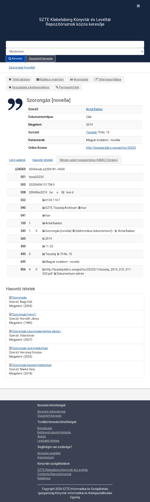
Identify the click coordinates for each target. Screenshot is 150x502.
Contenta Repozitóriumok (54, 474)
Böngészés (44, 428)
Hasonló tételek (42, 160)
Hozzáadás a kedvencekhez (30, 87)
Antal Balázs (94, 109)
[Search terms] (75, 44)
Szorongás (19, 297)
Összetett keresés (41, 58)
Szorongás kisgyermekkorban (32, 365)
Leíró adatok (17, 160)
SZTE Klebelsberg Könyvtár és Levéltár (62, 470)
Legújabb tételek (48, 440)
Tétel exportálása (109, 79)
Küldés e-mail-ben (52, 79)
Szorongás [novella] (22, 67)
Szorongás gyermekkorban (30, 348)
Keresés (15, 58)
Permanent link (69, 87)
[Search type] (75, 51)
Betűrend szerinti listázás (54, 432)
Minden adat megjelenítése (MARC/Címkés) (89, 160)
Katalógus (44, 478)
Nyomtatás (81, 79)
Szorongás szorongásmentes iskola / (36, 331)
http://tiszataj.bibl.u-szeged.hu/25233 (111, 147)
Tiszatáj (91, 132)
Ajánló (41, 436)
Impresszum (45, 457)
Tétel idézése (21, 79)
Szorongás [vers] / (24, 314)
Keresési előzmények (51, 411)
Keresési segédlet (49, 453)
